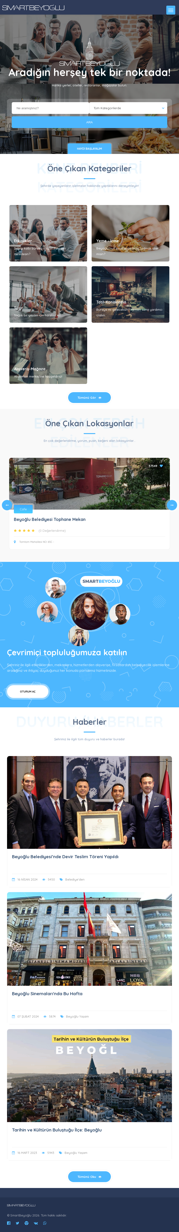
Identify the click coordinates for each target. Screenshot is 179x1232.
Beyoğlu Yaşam (77, 1016)
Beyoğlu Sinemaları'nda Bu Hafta (47, 993)
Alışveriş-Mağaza (29, 368)
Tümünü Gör (89, 397)
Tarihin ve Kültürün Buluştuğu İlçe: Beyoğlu (57, 1130)
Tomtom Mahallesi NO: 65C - (34, 542)
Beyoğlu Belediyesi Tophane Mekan (50, 519)
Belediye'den (75, 879)
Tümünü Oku (89, 1177)
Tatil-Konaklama (111, 302)
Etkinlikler (23, 240)
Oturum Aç (27, 691)
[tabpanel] (89, 505)
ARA (89, 122)
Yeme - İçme (107, 240)
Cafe (23, 509)
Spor (18, 307)
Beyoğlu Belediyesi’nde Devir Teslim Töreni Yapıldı (65, 856)
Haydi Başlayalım (89, 148)
